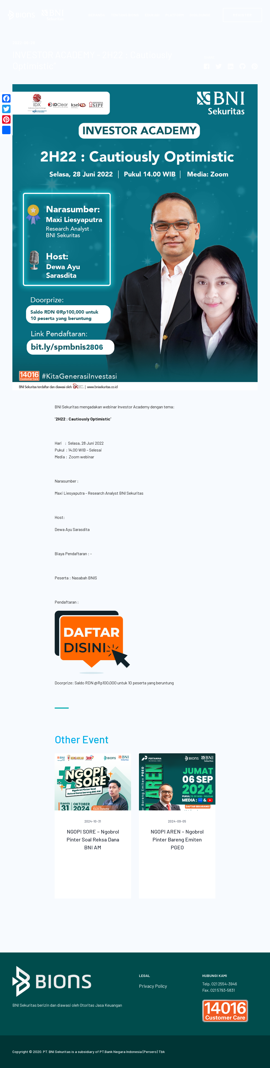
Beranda (96, 15)
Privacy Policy (153, 986)
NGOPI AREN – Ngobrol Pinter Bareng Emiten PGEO (177, 839)
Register (242, 15)
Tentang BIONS (125, 15)
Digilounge (200, 15)
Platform (174, 15)
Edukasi (152, 15)
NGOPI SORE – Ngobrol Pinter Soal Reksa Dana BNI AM (92, 839)
